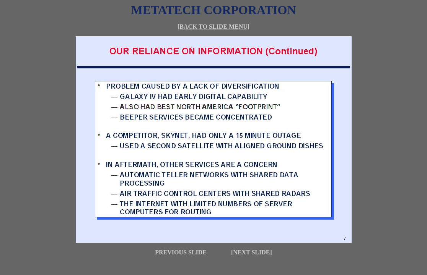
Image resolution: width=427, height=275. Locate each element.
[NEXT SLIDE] (251, 252)
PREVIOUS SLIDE (181, 252)
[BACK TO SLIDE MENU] (213, 26)
